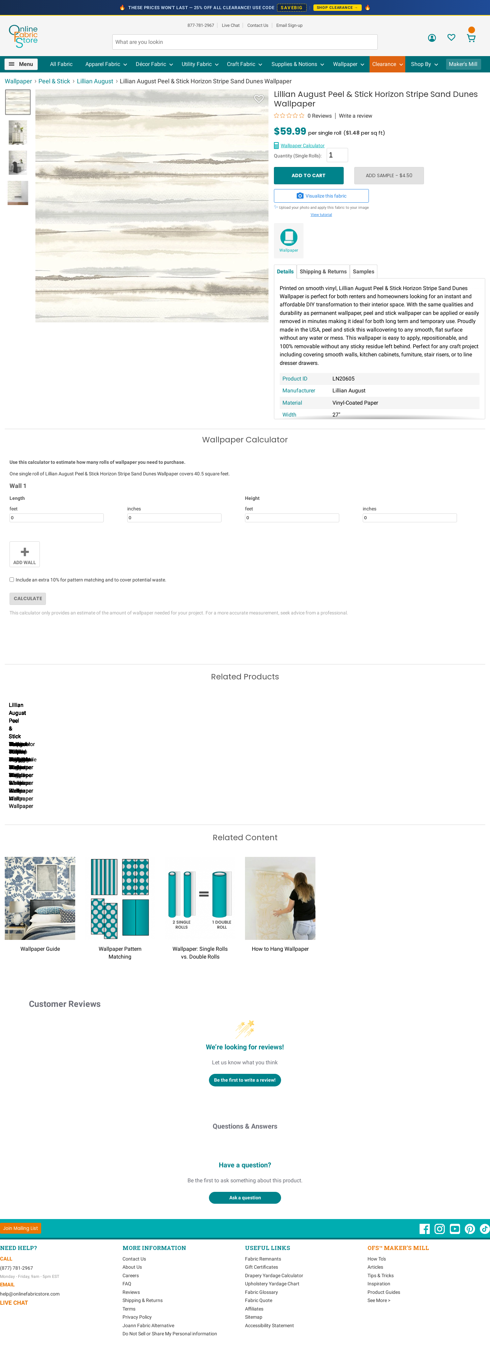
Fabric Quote (258, 1299)
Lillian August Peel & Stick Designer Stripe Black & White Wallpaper (357, 798)
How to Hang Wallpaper (280, 948)
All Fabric (61, 64)
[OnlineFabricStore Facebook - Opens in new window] (425, 1231)
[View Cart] (471, 39)
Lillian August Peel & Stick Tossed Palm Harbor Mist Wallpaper (435, 798)
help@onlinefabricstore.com (30, 1293)
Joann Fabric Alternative (148, 1324)
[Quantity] (337, 155)
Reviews (131, 1291)
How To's (377, 1258)
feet (14, 508)
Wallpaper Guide (40, 948)
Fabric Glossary (261, 1291)
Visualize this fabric (321, 196)
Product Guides (384, 1291)
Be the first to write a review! (245, 1079)
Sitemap (253, 1316)
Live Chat (231, 25)
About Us (132, 1266)
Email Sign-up (289, 25)
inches (134, 508)
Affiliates (254, 1308)
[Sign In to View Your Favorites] (451, 39)
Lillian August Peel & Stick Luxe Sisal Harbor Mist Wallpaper (200, 798)
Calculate (28, 598)
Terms (128, 1308)
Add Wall (24, 553)
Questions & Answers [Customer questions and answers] (245, 1125)
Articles (375, 1266)
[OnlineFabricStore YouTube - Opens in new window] (455, 1231)
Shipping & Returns (323, 271)
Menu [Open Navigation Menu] (26, 64)
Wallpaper (288, 250)
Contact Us (257, 25)
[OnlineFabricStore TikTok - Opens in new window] (485, 1231)
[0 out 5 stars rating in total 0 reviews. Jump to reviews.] (303, 116)
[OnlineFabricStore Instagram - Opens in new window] (440, 1231)
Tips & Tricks (381, 1274)
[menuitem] (23, 64)
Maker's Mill (463, 64)
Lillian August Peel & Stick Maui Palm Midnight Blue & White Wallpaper (44, 798)
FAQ (126, 1283)
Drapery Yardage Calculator (274, 1274)
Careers (130, 1274)
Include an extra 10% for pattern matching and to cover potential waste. (91, 579)
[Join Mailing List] (20, 1227)
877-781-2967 (200, 25)
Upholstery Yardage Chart (272, 1283)
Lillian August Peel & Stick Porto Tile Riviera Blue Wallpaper (278, 798)
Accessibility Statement (269, 1324)
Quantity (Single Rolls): (298, 156)
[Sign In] (432, 40)
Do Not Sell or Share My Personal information (169, 1333)
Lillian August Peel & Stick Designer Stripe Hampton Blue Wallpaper (122, 798)
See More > (379, 1299)
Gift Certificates (261, 1266)
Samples (363, 271)
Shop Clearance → (337, 7)
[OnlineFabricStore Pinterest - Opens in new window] (470, 1231)
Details (285, 271)
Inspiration (379, 1283)
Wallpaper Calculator (303, 145)
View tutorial (321, 215)
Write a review (355, 116)
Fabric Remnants (263, 1258)
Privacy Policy (137, 1316)
